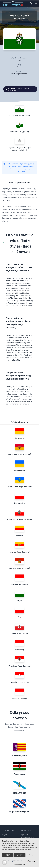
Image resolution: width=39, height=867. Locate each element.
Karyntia (19, 536)
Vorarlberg (19, 650)
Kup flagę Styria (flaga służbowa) (17, 89)
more (31, 855)
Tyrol (19, 617)
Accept (19, 855)
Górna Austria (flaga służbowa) (19, 519)
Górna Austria (19, 503)
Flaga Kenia (19, 774)
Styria (19, 601)
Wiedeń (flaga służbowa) (19, 682)
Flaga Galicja (19, 793)
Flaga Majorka (19, 755)
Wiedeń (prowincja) (19, 698)
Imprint (16, 864)
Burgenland (19, 438)
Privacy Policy (21, 864)
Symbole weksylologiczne (27, 836)
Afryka (4, 835)
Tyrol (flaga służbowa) (19, 633)
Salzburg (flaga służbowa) (19, 568)
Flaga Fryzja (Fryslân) (19, 811)
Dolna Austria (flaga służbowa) (19, 487)
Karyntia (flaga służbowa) (19, 552)
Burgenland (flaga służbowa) (19, 454)
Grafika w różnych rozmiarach (19, 115)
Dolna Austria (19, 470)
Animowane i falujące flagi (19, 131)
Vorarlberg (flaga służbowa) (20, 666)
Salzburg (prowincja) (19, 584)
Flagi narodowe (9, 831)
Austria (19, 67)
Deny (8, 855)
